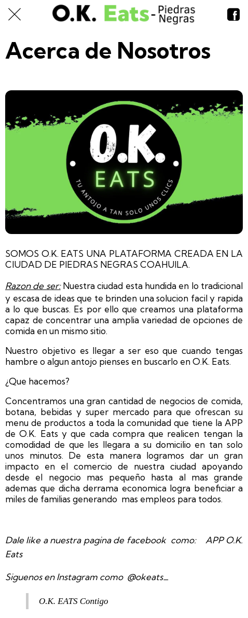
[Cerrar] (14, 14)
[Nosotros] (233, 14)
